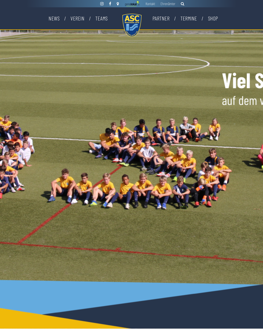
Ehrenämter (168, 3)
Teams (101, 18)
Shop (213, 18)
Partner (161, 18)
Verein (77, 18)
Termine (188, 18)
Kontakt (150, 3)
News (54, 18)
